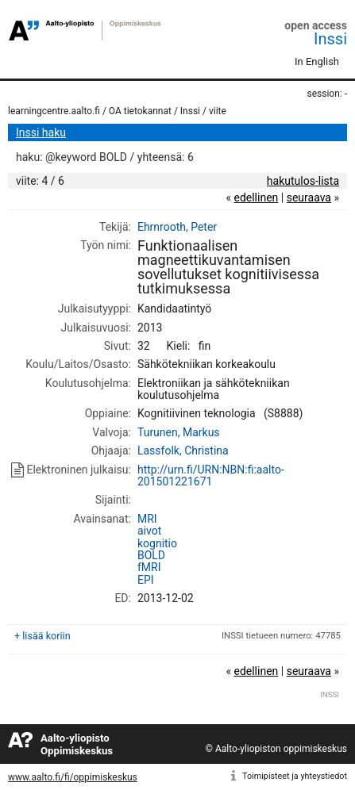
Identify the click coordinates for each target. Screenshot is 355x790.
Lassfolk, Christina (183, 450)
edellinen (255, 197)
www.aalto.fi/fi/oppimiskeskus (72, 777)
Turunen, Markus (178, 432)
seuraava (309, 197)
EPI (145, 579)
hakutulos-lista (303, 180)
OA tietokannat (140, 111)
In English (317, 61)
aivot (149, 530)
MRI (147, 518)
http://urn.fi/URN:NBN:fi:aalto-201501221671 (210, 475)
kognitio (157, 543)
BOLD (151, 555)
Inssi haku (41, 132)
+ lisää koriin (42, 636)
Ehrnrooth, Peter (177, 227)
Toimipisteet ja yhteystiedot (294, 776)
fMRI (149, 567)
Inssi (330, 38)
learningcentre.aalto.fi (54, 111)
